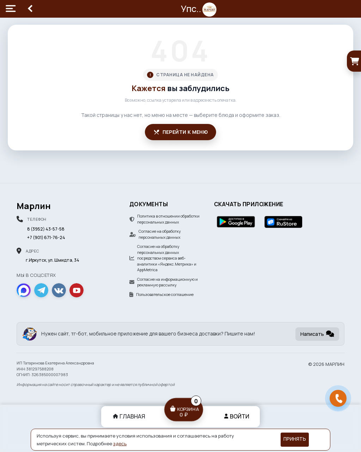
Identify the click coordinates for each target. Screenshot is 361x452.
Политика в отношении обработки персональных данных (164, 219)
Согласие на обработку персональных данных (155, 234)
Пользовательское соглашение (161, 294)
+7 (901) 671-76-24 (46, 237)
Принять (294, 439)
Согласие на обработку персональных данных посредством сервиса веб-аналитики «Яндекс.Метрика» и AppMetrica (162, 258)
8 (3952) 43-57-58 (46, 229)
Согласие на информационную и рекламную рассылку (163, 282)
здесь (120, 443)
